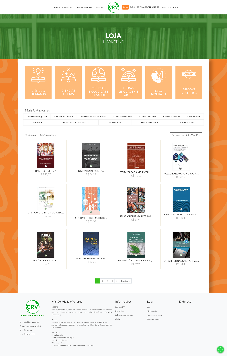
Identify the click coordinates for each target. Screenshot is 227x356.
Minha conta (152, 311)
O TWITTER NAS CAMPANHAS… (181, 260)
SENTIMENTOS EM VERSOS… (91, 217)
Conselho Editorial (84, 7)
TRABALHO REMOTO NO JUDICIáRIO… (181, 173)
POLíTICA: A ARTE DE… (45, 260)
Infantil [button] (36, 122)
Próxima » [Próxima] (125, 281)
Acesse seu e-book (170, 7)
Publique (99, 7)
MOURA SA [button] (114, 122)
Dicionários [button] (193, 116)
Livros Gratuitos (186, 122)
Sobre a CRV (120, 307)
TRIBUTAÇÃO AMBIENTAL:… (136, 172)
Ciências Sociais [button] (147, 116)
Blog (132, 7)
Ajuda (117, 319)
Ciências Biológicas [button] (36, 116)
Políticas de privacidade (124, 315)
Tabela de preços (153, 319)
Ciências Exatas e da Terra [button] (92, 116)
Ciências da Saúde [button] (62, 116)
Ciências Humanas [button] (122, 116)
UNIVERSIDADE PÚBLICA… (90, 171)
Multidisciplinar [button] (148, 122)
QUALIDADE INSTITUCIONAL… (181, 214)
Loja (125, 7)
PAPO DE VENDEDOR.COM (91, 258)
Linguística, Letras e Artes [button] (74, 122)
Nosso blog (119, 311)
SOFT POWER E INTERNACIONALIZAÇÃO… (45, 212)
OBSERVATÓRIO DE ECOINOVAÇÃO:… (136, 260)
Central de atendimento (148, 7)
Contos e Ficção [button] (171, 116)
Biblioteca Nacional (63, 7)
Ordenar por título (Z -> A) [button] (185, 135)
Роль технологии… (46, 171)
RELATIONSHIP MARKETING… (136, 216)
